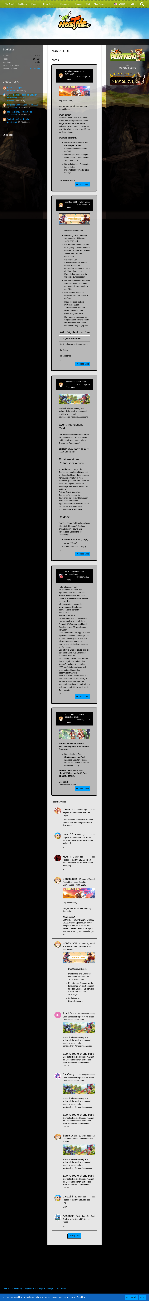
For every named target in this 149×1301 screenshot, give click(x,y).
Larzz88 (10, 100)
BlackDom (69, 1013)
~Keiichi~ (11, 90)
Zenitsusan (12, 108)
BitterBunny (35, 69)
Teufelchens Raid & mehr (18, 119)
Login (133, 4)
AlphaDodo (69, 577)
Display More (74, 1236)
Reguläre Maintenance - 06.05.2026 (22, 105)
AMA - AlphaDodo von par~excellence (74, 573)
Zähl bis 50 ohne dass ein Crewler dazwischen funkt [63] (78, 840)
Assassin (68, 1215)
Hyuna (67, 856)
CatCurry (68, 1074)
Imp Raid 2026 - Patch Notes (19, 112)
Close (142, 1297)
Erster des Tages (14, 88)
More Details (131, 1297)
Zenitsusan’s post (75, 1017)
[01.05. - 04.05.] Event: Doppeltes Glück (74, 715)
